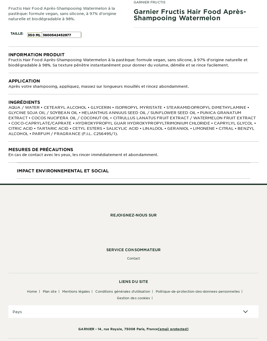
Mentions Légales (76, 291)
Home (32, 291)
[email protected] (173, 329)
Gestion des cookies (133, 298)
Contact (133, 258)
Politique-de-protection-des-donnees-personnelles (198, 291)
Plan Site (50, 291)
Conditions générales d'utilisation (122, 291)
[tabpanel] (133, 60)
